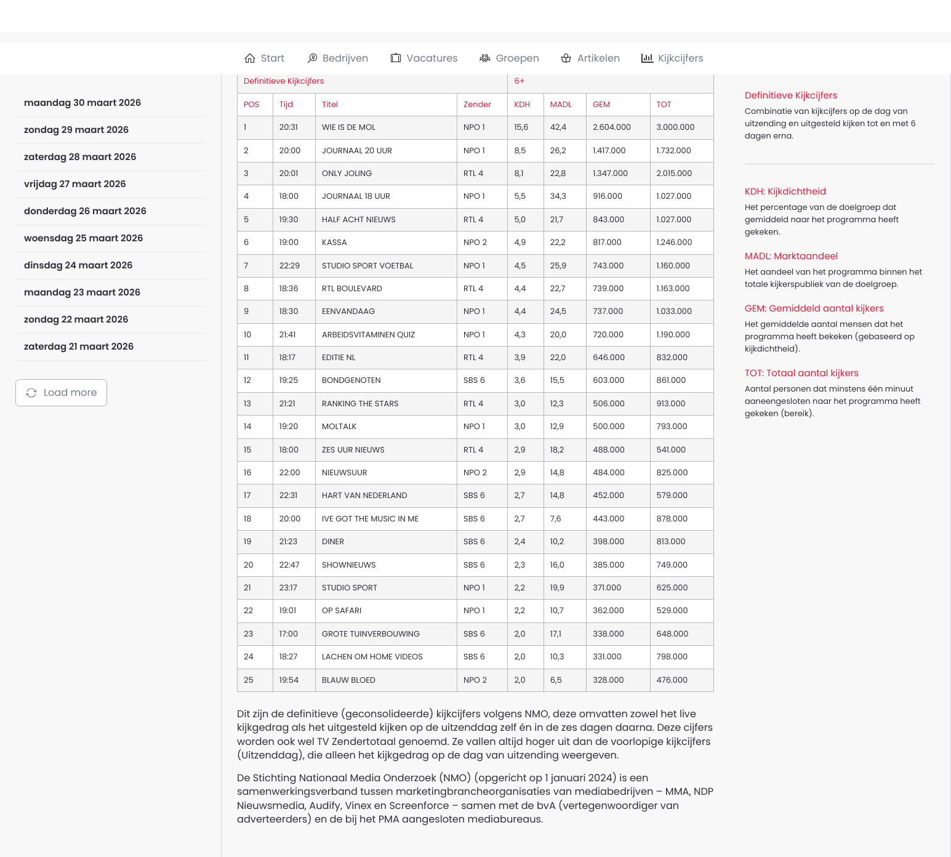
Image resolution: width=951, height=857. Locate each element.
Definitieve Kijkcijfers (284, 81)
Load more (61, 392)
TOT (664, 104)
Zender (477, 104)
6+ (519, 81)
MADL (561, 104)
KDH (522, 104)
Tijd (286, 104)
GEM (601, 104)
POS (251, 104)
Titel (330, 104)
